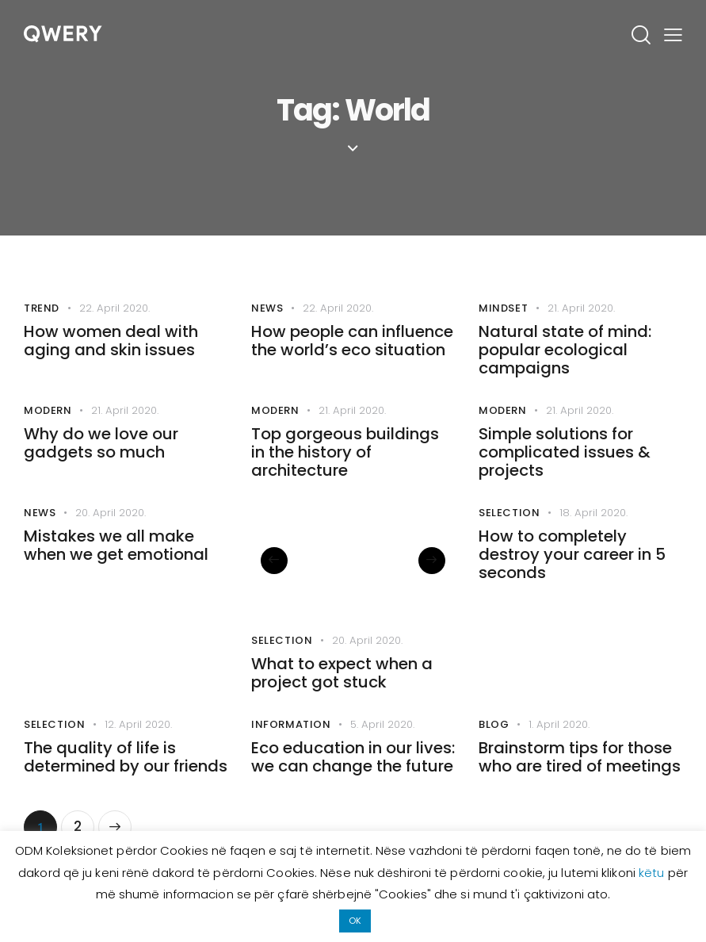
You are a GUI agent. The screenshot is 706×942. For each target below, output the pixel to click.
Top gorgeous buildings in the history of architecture (345, 468)
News (267, 309)
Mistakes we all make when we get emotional (116, 569)
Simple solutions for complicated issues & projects (565, 468)
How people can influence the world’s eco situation (352, 345)
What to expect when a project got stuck (342, 697)
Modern (48, 421)
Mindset (503, 309)
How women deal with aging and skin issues (111, 345)
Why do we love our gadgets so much (101, 457)
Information (291, 751)
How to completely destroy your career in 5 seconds (572, 580)
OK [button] (355, 920)
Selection (281, 660)
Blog (494, 751)
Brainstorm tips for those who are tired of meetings (580, 787)
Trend (41, 309)
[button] (280, 581)
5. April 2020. (384, 751)
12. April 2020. (140, 751)
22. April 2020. (116, 309)
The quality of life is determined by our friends (125, 787)
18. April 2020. (595, 533)
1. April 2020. (561, 751)
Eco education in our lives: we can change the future (353, 787)
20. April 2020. (113, 533)
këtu (653, 872)
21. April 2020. (583, 309)
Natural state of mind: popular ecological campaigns (565, 356)
